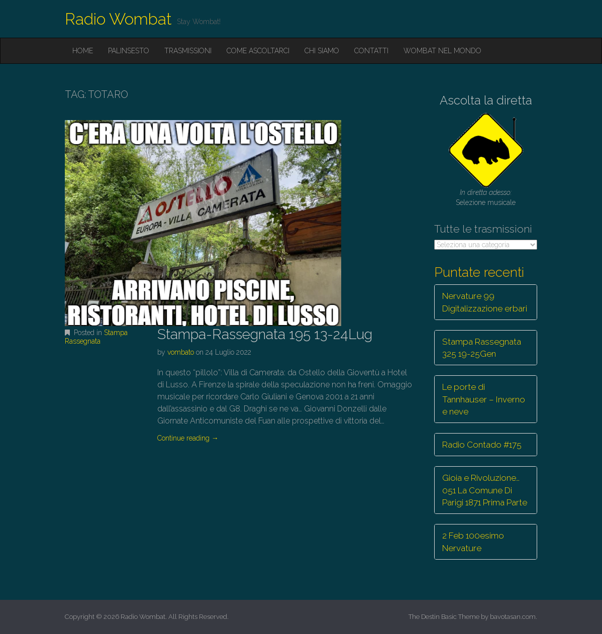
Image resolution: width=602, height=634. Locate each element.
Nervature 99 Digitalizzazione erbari (484, 302)
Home (82, 51)
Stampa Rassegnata (96, 337)
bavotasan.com (513, 616)
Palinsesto (128, 51)
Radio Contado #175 (482, 445)
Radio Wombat (118, 19)
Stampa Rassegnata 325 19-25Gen (481, 348)
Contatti (371, 51)
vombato (180, 352)
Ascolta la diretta (486, 100)
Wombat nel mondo (442, 51)
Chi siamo (322, 51)
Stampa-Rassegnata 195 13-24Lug (264, 334)
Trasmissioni (188, 51)
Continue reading (188, 438)
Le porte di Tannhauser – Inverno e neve (483, 399)
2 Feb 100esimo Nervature (473, 542)
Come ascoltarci (258, 51)
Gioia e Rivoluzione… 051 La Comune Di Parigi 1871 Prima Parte (484, 490)
